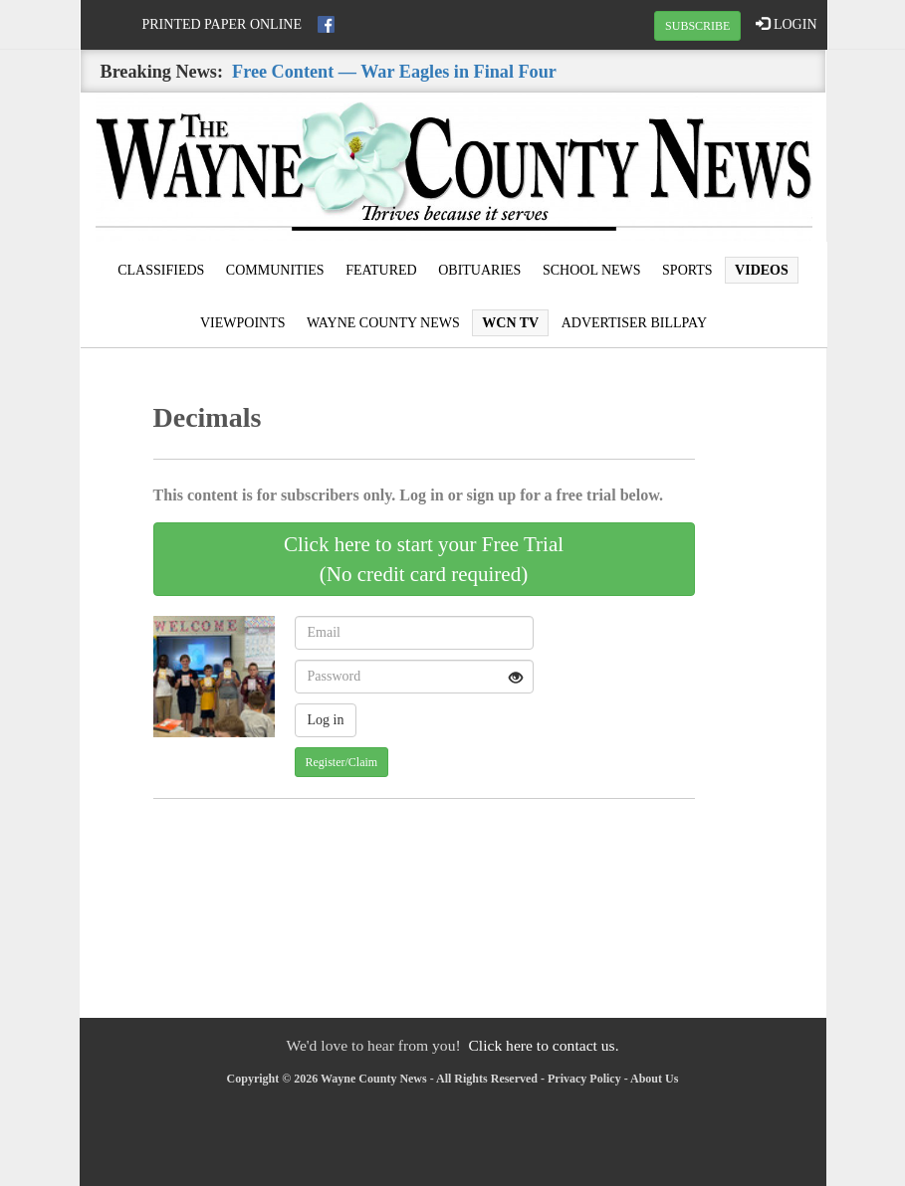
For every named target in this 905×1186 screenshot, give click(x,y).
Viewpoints (243, 322)
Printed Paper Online (222, 24)
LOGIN (786, 24)
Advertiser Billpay (634, 322)
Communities (275, 270)
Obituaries (479, 270)
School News (592, 270)
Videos (762, 270)
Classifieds (160, 270)
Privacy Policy (584, 1079)
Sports (687, 270)
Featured (381, 270)
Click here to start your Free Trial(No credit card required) (424, 559)
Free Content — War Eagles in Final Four (394, 72)
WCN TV (510, 322)
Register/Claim (342, 762)
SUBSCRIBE (697, 26)
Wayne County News (383, 322)
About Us (654, 1079)
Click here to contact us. (543, 1045)
